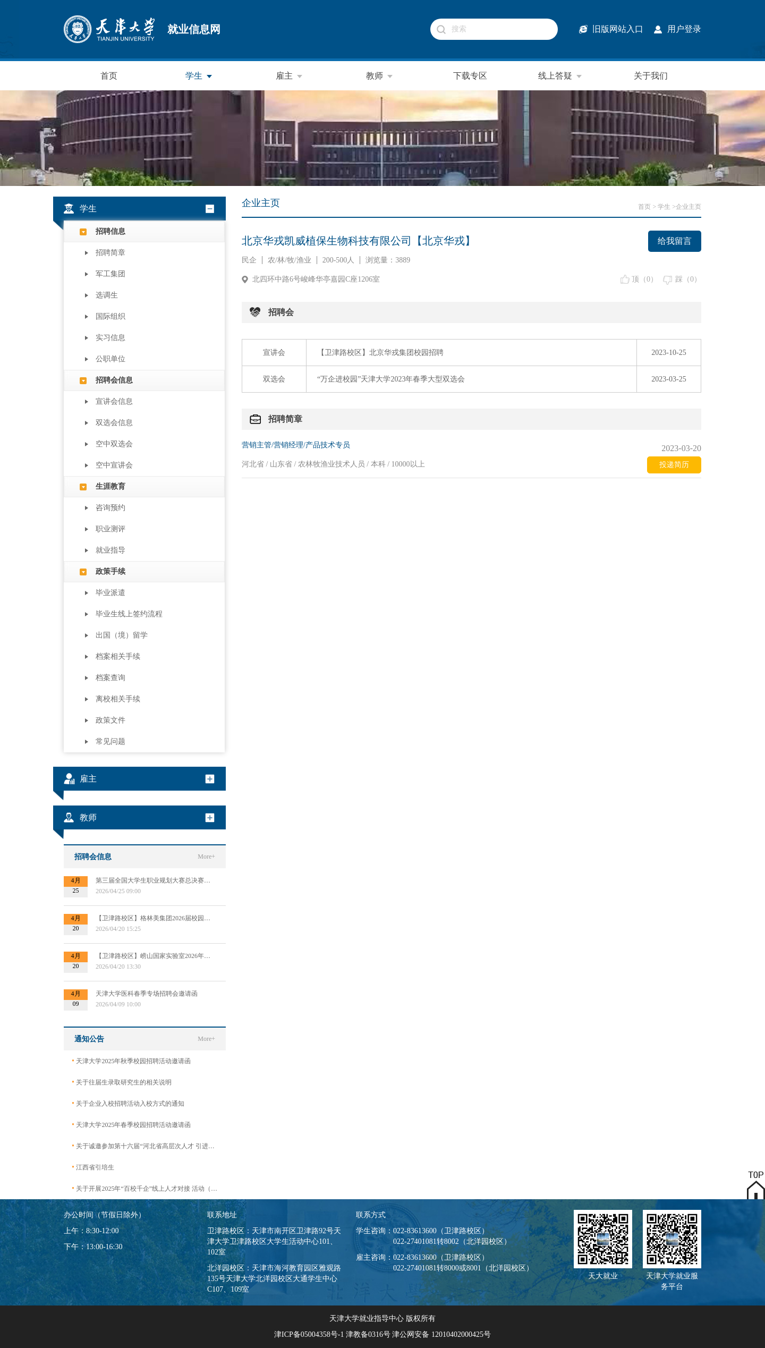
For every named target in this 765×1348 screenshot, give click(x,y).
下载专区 (470, 75)
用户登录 (684, 28)
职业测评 (110, 529)
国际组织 (110, 316)
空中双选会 (114, 444)
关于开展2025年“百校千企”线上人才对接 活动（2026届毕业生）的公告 (145, 1188)
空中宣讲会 (114, 465)
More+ (206, 856)
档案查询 (110, 678)
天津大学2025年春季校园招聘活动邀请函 (131, 1125)
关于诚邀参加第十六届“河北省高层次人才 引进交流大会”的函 (145, 1146)
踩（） (688, 279)
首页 (108, 75)
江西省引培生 (93, 1167)
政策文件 (110, 720)
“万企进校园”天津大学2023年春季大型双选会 (391, 379)
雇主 (289, 76)
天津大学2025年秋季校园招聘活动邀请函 (131, 1061)
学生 (199, 76)
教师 (380, 76)
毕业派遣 (110, 593)
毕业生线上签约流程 (129, 614)
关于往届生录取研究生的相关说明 (122, 1082)
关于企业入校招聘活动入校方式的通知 (128, 1103)
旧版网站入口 (617, 28)
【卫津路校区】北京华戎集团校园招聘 (380, 353)
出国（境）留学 (122, 635)
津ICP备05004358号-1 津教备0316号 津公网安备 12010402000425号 (382, 1334)
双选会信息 (114, 423)
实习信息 (110, 338)
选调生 (107, 295)
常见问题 (110, 741)
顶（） (645, 279)
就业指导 (110, 550)
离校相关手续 (118, 699)
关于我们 (651, 75)
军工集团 (110, 274)
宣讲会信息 (114, 401)
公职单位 (110, 359)
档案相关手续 (118, 656)
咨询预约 (110, 508)
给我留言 (675, 240)
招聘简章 (110, 253)
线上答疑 (560, 76)
